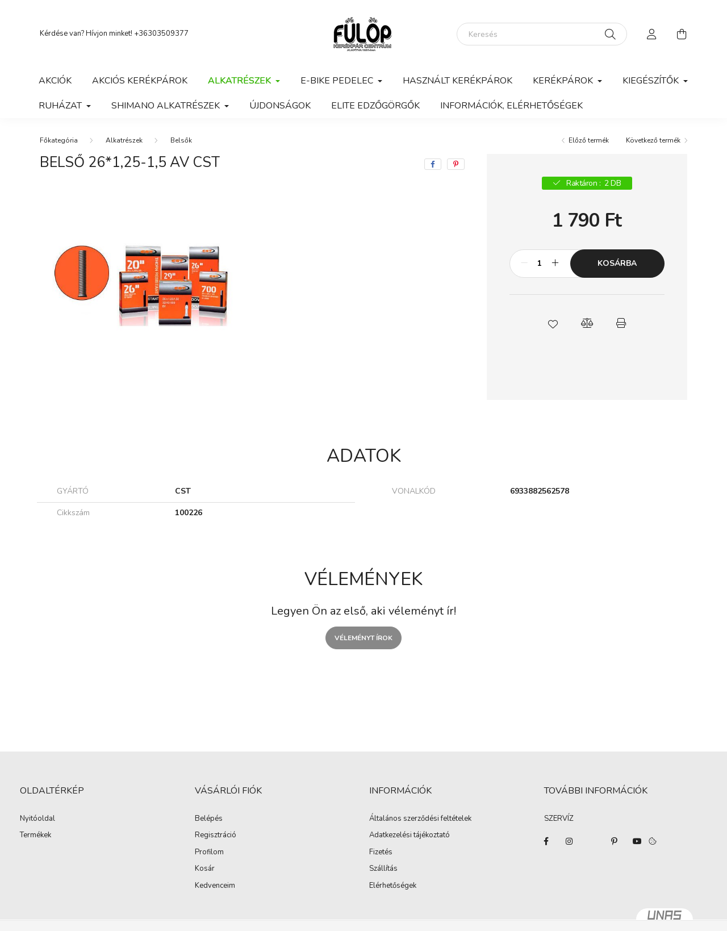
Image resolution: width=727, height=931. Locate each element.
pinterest (614, 841)
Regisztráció (215, 835)
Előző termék (589, 140)
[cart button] (681, 34)
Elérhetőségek (392, 886)
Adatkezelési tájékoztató (409, 835)
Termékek (35, 835)
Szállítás (383, 869)
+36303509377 (161, 33)
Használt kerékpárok (457, 80)
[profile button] (652, 34)
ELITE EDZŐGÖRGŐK (375, 105)
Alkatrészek (124, 140)
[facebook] (432, 164)
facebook (546, 841)
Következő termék (653, 140)
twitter (591, 841)
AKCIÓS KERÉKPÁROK (139, 80)
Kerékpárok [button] (564, 80)
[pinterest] (456, 164)
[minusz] (524, 263)
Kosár (205, 869)
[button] (552, 323)
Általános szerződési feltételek (420, 819)
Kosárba (617, 263)
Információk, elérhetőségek (511, 105)
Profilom (209, 852)
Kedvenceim (215, 886)
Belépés (209, 819)
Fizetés (380, 852)
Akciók (55, 80)
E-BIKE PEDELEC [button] (337, 80)
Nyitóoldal (37, 819)
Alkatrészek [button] (240, 80)
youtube (637, 841)
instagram (569, 841)
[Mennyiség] (540, 263)
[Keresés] (542, 34)
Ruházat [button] (61, 105)
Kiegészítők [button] (651, 80)
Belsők (181, 140)
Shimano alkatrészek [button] (166, 105)
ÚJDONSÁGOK (280, 105)
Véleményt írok (363, 637)
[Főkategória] (59, 140)
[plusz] (555, 263)
